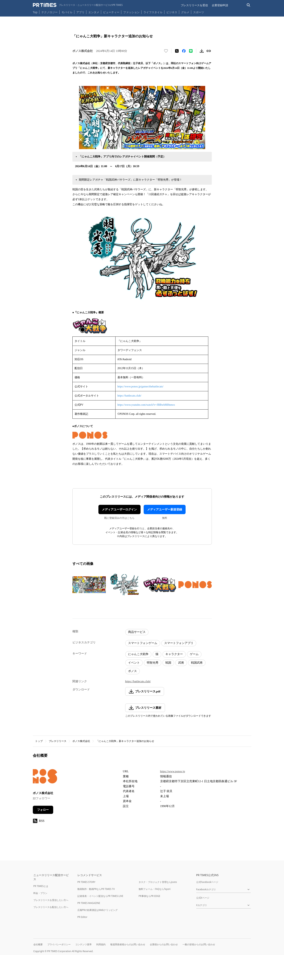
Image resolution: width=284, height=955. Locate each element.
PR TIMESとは (40, 886)
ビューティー (111, 12)
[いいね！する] (166, 51)
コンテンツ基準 (83, 944)
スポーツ (198, 12)
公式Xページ (202, 897)
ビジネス (171, 12)
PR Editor (82, 917)
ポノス (132, 671)
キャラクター (174, 654)
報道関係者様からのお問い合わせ (127, 944)
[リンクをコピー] (209, 51)
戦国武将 (197, 662)
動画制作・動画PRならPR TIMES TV (96, 889)
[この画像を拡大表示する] (89, 584)
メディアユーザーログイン (119, 509)
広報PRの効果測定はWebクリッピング (97, 910)
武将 (181, 662)
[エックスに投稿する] (177, 51)
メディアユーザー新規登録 (164, 509)
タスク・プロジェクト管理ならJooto (158, 882)
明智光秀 (152, 662)
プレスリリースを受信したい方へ (50, 900)
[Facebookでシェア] (184, 51)
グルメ (185, 12)
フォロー (43, 809)
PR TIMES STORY (86, 882)
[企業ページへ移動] (45, 777)
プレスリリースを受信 (194, 5)
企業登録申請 (220, 5)
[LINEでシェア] (191, 51)
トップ (39, 741)
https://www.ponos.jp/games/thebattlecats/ (140, 386)
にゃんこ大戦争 (138, 654)
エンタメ (93, 12)
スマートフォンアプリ (178, 643)
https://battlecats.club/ (129, 395)
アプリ (80, 12)
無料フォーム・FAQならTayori (155, 889)
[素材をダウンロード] (202, 51)
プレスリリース (57, 741)
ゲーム (194, 654)
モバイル (67, 12)
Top (35, 12)
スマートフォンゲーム (142, 643)
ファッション (131, 12)
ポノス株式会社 (81, 741)
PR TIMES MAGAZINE (88, 903)
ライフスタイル (152, 12)
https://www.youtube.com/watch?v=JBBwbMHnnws (146, 404)
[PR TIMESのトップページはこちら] (78, 5)
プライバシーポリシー (59, 944)
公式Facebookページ (207, 882)
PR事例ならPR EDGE (149, 896)
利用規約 (101, 944)
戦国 (168, 662)
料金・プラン (40, 893)
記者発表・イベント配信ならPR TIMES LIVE (100, 896)
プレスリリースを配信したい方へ (50, 907)
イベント (134, 662)
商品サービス (137, 631)
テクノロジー (49, 12)
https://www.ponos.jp (172, 771)
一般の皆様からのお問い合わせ (198, 944)
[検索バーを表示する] (248, 5)
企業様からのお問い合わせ (164, 944)
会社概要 (38, 944)
